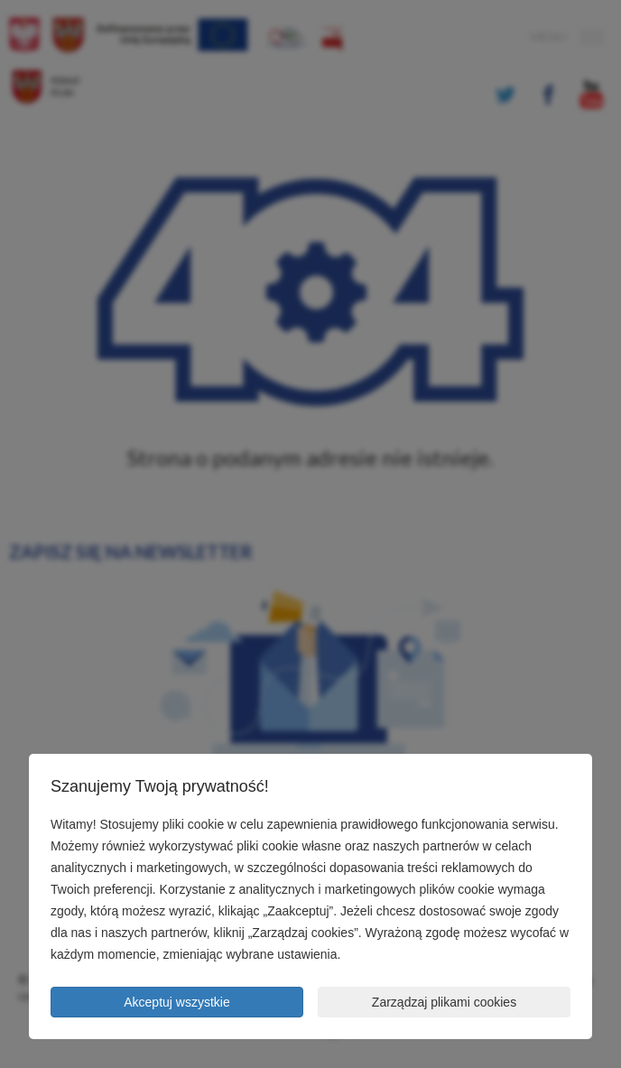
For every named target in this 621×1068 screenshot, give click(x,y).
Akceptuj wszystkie (176, 1002)
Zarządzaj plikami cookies (444, 1002)
